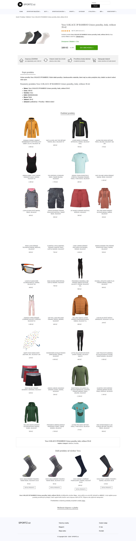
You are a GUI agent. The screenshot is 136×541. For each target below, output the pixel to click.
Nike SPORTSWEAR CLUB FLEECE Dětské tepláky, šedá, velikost (104, 426)
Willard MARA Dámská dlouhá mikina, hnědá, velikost (104, 212)
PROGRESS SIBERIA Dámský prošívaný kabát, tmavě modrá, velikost (56, 426)
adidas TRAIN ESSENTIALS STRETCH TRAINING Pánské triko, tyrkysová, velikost (80, 177)
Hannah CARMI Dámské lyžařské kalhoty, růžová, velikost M (31, 319)
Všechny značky (64, 523)
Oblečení (28, 17)
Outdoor (82, 11)
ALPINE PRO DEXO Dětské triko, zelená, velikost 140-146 (104, 142)
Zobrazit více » (80, 36)
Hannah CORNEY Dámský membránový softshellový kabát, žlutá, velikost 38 (31, 142)
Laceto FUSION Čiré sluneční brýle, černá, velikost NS (31, 282)
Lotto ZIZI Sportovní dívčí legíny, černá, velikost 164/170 (80, 354)
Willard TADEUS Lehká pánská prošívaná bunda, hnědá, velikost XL (80, 319)
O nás (101, 527)
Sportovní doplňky (58, 11)
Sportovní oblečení (33, 11)
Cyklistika (92, 11)
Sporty (71, 11)
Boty (45, 11)
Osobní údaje (103, 523)
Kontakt (101, 531)
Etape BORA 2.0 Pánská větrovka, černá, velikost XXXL (80, 142)
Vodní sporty (111, 11)
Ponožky (76, 443)
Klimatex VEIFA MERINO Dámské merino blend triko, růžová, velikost (104, 389)
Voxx (67, 36)
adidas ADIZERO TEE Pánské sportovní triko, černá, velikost (104, 247)
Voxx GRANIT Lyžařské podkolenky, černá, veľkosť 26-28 (81, 480)
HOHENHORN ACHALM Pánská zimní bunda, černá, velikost (55, 354)
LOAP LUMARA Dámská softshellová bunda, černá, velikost (80, 247)
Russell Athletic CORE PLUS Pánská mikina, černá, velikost (104, 282)
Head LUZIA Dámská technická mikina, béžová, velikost (32, 247)
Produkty (22, 17)
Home (21, 11)
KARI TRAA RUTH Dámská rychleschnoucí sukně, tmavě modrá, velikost (104, 354)
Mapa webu (62, 531)
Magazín (61, 527)
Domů (17, 17)
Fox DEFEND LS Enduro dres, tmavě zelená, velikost (56, 177)
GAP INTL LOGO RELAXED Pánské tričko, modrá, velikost (56, 319)
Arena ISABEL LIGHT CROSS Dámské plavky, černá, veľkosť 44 (31, 177)
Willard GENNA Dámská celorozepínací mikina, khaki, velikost (32, 426)
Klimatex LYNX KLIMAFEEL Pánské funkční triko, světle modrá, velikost (55, 247)
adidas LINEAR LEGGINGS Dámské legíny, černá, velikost (56, 389)
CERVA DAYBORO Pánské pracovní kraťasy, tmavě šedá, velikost (56, 212)
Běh (101, 11)
